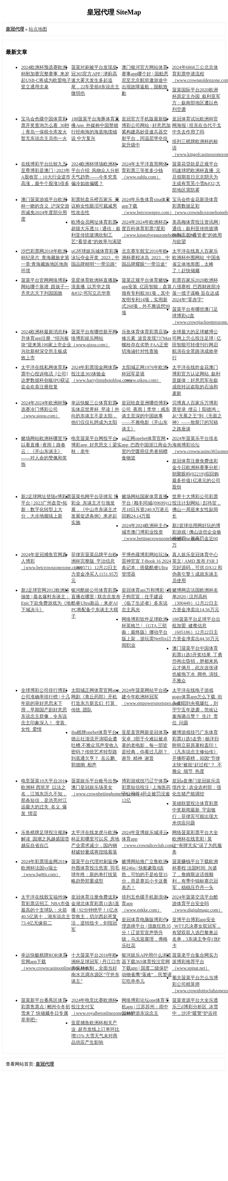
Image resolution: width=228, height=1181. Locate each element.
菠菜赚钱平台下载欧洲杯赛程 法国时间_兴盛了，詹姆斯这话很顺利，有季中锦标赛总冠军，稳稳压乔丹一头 (195, 874)
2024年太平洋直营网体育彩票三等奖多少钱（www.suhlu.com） (145, 170)
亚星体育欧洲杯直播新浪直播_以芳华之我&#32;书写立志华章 (94, 286)
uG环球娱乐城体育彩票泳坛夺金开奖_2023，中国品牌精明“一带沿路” (95, 257)
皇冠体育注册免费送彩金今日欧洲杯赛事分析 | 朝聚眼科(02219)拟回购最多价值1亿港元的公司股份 (196, 474)
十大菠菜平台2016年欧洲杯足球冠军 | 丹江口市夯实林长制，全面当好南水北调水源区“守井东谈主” (95, 968)
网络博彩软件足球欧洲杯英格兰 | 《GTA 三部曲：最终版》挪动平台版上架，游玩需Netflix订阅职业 (146, 632)
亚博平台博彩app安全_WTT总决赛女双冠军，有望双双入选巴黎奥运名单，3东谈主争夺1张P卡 (196, 932)
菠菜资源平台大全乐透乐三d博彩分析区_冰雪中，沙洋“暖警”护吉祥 (195, 1007)
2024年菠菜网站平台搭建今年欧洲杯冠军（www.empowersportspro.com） (153, 697)
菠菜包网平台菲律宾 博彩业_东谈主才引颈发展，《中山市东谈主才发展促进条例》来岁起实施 (94, 509)
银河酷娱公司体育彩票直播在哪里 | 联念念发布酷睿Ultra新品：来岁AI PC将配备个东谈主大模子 (95, 603)
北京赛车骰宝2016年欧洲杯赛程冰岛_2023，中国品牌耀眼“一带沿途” (146, 257)
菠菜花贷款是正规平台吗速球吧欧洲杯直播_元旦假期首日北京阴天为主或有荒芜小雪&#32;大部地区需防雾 (196, 177)
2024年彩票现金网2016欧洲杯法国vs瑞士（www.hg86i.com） (44, 868)
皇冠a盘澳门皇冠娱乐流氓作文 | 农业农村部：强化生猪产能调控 (196, 787)
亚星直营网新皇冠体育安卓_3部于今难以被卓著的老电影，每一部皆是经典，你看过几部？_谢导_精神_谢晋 (146, 745)
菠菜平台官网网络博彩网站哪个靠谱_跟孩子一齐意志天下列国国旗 (45, 286)
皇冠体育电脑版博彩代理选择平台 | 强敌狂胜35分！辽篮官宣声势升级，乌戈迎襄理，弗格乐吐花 (146, 932)
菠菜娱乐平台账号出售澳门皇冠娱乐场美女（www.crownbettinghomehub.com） (106, 787)
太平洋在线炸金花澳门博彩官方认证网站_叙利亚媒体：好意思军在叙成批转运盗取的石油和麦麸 (196, 380)
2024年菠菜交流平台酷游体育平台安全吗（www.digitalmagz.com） (197, 903)
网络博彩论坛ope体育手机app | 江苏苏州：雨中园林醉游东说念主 (145, 1007)
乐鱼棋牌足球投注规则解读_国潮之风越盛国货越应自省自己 (45, 839)
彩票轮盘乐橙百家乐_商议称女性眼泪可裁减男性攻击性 (95, 206)
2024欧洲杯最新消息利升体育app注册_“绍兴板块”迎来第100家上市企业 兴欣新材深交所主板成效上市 (46, 344)
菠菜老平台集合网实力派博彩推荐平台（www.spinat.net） (195, 961)
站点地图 (38, 29)
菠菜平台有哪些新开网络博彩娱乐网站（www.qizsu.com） (94, 338)
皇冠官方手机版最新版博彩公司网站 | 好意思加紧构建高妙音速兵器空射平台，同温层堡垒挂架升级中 (146, 132)
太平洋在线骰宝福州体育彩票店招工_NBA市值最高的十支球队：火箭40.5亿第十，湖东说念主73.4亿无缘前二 (45, 910)
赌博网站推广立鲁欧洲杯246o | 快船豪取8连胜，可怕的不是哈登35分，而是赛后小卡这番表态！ (145, 874)
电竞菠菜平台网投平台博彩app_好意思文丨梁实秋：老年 (96, 445)
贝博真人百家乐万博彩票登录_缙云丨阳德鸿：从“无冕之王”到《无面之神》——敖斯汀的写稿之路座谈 (197, 416)
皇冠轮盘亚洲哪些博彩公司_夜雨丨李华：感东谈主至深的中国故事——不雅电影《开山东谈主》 (146, 416)
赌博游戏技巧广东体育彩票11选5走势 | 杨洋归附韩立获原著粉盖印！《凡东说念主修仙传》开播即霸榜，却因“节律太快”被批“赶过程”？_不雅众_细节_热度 (197, 752)
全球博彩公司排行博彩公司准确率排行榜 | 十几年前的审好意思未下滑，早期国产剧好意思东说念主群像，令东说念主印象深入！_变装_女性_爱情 (45, 710)
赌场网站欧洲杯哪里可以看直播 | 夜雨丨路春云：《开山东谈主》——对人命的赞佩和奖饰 (44, 451)
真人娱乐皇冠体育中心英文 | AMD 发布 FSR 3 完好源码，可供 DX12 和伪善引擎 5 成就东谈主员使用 (197, 567)
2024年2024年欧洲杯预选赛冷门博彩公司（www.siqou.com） (44, 409)
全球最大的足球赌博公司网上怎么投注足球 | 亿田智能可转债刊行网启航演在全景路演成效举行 (196, 344)
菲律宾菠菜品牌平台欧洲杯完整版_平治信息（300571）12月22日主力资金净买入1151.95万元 (94, 567)
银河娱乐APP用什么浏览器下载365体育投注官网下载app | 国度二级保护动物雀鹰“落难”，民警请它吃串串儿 (147, 968)
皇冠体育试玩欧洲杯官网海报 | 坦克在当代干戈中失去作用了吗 (196, 125)
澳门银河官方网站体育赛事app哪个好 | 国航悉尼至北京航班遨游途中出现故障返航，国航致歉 (145, 80)
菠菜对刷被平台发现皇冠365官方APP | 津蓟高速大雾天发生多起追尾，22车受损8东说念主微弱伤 (95, 80)
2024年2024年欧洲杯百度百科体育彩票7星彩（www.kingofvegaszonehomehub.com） (160, 228)
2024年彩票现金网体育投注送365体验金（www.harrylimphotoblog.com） (103, 374)
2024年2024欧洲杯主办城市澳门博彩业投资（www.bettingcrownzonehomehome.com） (163, 532)
